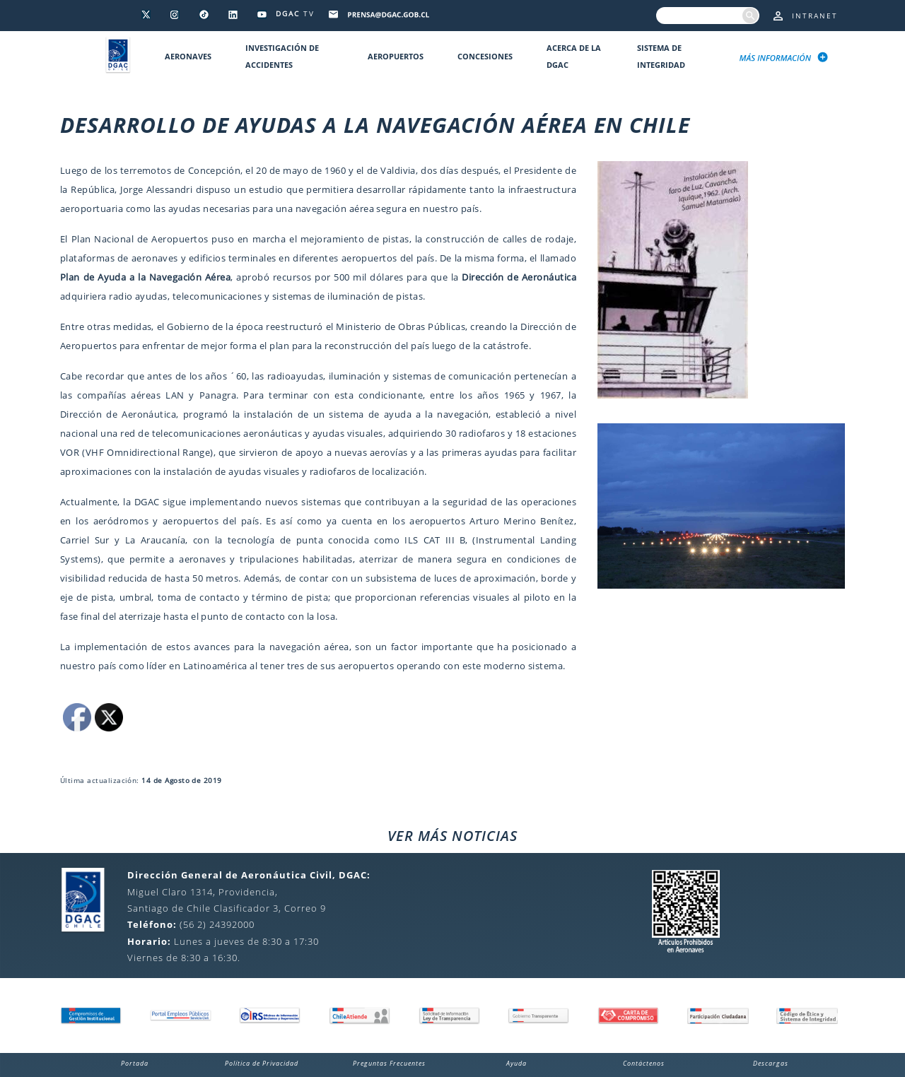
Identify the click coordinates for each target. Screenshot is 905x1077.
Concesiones (485, 56)
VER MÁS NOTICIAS (452, 835)
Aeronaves (188, 56)
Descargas (770, 1063)
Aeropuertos (396, 56)
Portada (134, 1063)
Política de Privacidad (261, 1063)
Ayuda (516, 1063)
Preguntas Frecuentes (389, 1063)
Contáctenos (644, 1063)
